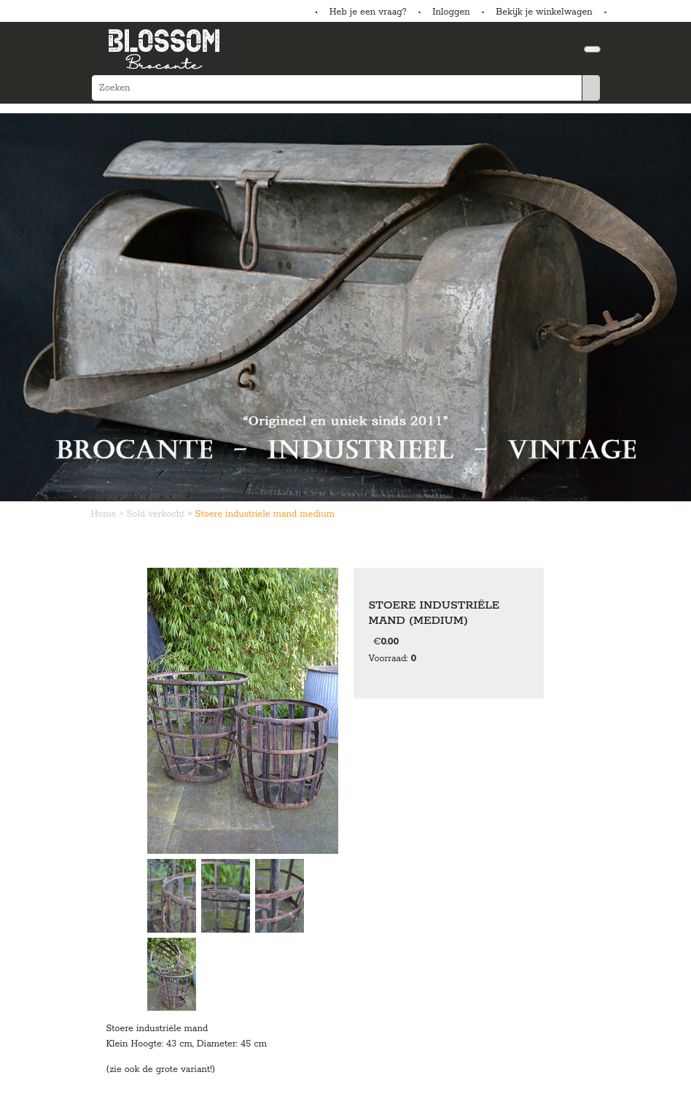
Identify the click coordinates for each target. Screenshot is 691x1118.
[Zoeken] (336, 87)
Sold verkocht (157, 514)
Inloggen (450, 12)
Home (105, 514)
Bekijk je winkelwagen (544, 12)
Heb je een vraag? (368, 12)
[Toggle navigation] (592, 49)
